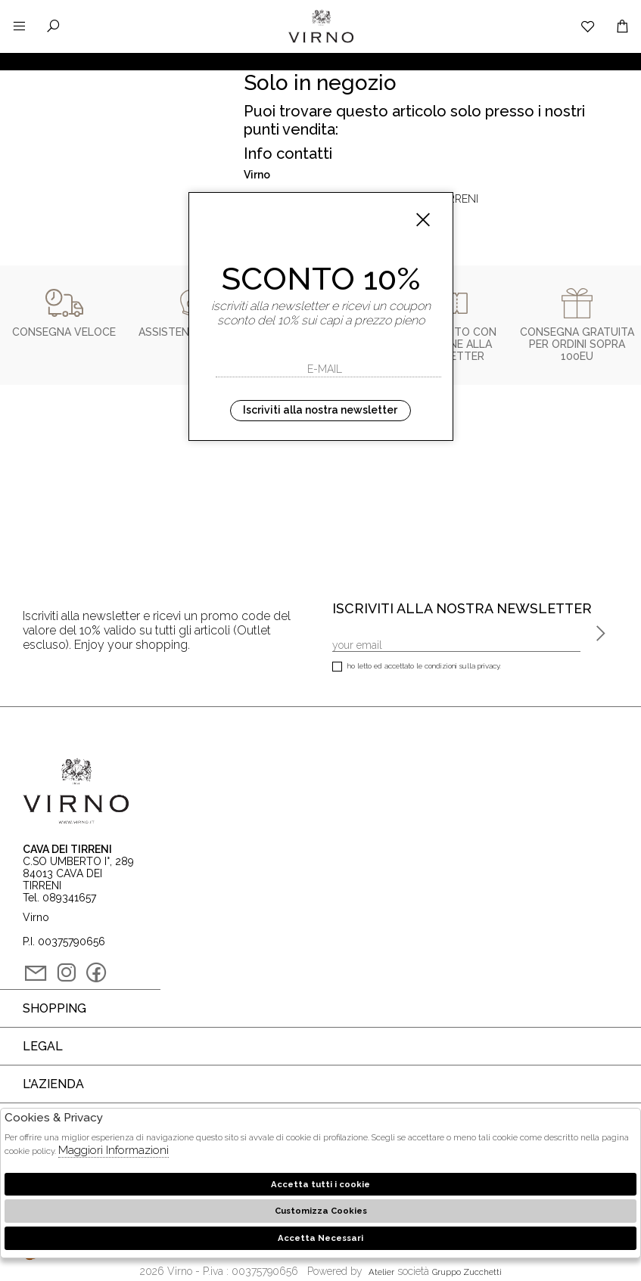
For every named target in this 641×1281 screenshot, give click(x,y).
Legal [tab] (43, 1046)
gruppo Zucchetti (467, 1272)
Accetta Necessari (320, 1238)
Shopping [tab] (54, 1008)
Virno (320, 41)
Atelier (381, 1272)
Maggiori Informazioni (113, 1150)
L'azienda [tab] (53, 1084)
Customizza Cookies (321, 1210)
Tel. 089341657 (59, 898)
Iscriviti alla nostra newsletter (320, 410)
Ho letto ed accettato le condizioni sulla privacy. (416, 667)
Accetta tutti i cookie (320, 1184)
